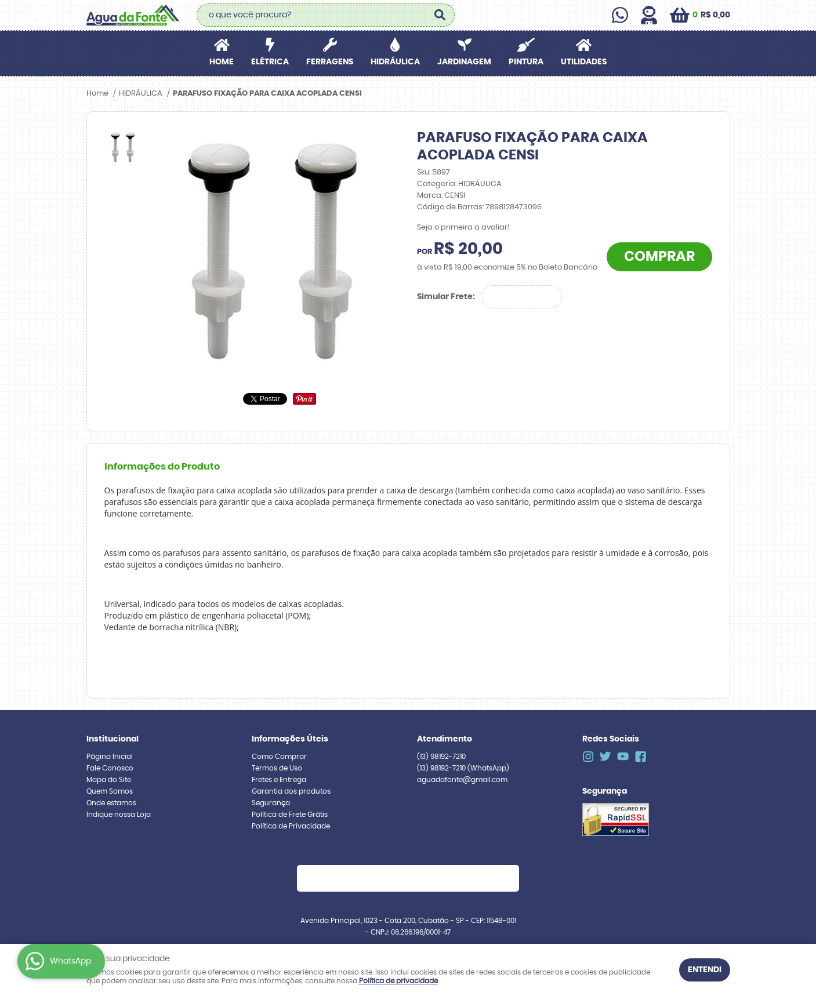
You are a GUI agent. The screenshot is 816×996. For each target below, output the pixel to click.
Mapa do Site (108, 779)
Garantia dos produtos (291, 791)
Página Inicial (109, 756)
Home (221, 62)
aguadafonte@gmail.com (462, 779)
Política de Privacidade (291, 826)
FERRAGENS (329, 62)
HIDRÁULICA (395, 62)
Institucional (112, 739)
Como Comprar (279, 756)
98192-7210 (441, 756)
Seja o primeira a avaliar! (463, 227)
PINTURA (526, 62)
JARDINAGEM (464, 62)
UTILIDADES (584, 62)
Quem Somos (109, 791)
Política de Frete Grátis (290, 814)
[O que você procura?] (440, 15)
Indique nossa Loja (118, 814)
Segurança (271, 802)
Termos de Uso (277, 768)
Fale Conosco (109, 768)
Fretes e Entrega (279, 779)
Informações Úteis (290, 739)
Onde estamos (111, 802)
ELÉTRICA (270, 62)
